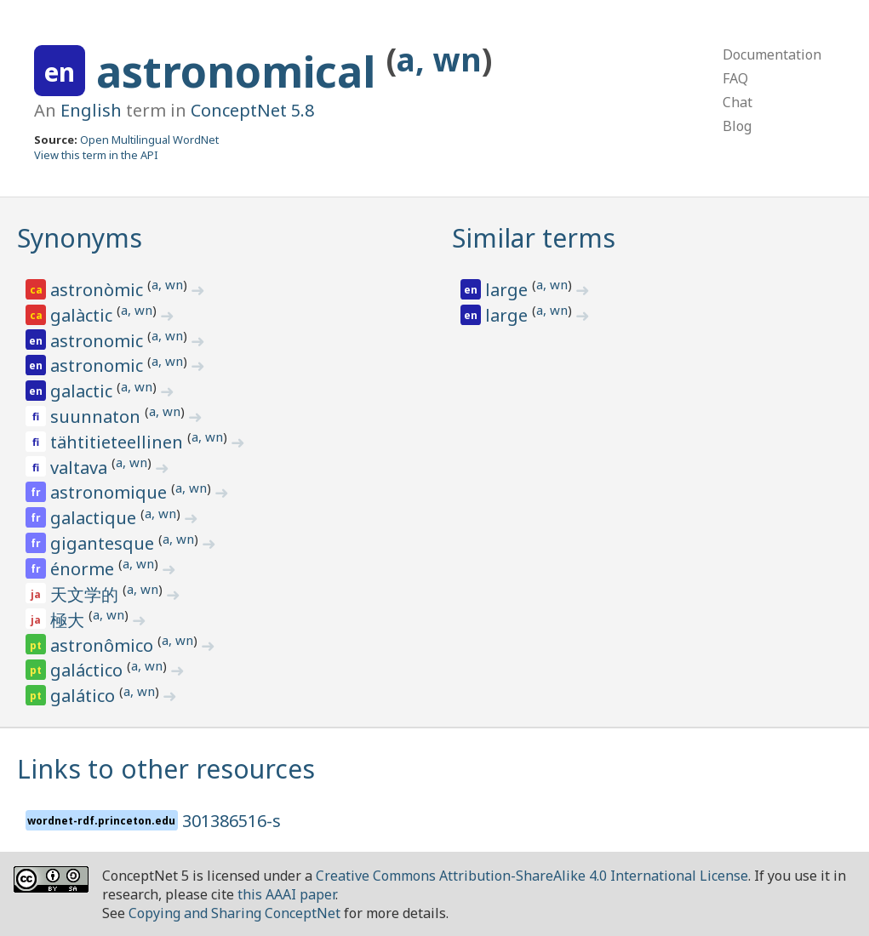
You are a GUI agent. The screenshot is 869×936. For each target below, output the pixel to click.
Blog (737, 126)
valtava (80, 467)
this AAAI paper (286, 894)
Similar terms (533, 237)
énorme (84, 568)
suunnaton (97, 416)
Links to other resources (166, 768)
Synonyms (79, 237)
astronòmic (98, 289)
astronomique (110, 492)
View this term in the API (96, 155)
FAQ (735, 78)
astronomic (98, 340)
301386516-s (231, 820)
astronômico (103, 645)
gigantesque (104, 543)
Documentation (772, 54)
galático (84, 695)
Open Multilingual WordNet (149, 139)
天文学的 (86, 594)
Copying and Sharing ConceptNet (234, 913)
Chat (737, 102)
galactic (83, 391)
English (91, 110)
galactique (95, 517)
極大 (69, 619)
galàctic (83, 315)
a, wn (439, 59)
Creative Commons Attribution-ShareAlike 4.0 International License (532, 875)
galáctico (88, 670)
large (508, 289)
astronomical (241, 71)
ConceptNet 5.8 (252, 110)
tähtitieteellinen (118, 442)
